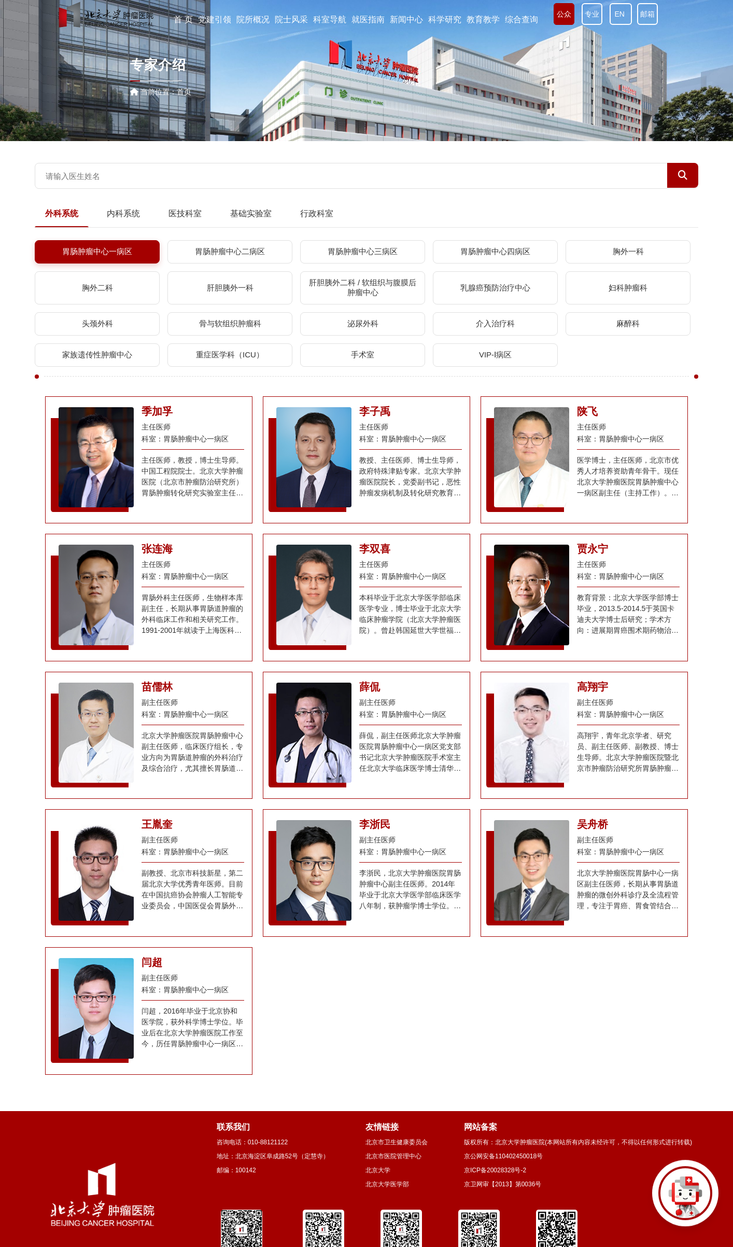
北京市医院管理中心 (393, 1156)
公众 (564, 14)
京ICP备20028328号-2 (495, 1170)
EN (621, 14)
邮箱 (647, 14)
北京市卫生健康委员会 (396, 1142)
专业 (592, 14)
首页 (184, 92)
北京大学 (377, 1170)
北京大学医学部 (387, 1184)
